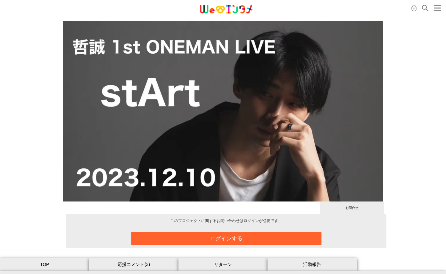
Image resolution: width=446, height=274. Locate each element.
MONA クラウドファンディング (226, 9)
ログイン (414, 8)
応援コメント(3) (134, 264)
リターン (223, 264)
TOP (44, 264)
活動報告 (312, 264)
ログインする (230, 238)
